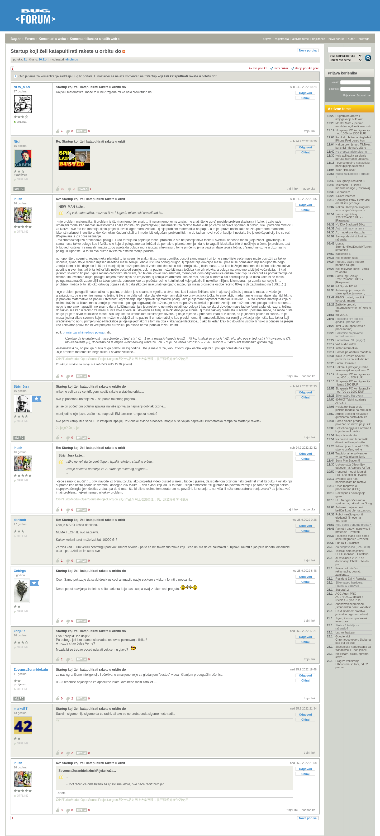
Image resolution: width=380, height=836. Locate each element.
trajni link (309, 131)
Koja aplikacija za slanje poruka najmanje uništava (351, 157)
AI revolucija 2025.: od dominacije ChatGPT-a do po (352, 561)
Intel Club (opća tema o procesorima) (350, 327)
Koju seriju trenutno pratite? (353, 524)
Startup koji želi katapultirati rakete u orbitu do (181, 76)
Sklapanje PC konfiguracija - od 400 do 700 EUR (352, 376)
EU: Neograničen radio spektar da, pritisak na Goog (353, 502)
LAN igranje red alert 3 (349, 180)
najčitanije (318, 38)
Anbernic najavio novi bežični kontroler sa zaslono (353, 509)
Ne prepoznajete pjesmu (351, 151)
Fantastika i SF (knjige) (350, 340)
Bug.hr (16, 39)
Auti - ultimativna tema (349, 228)
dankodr (20, 520)
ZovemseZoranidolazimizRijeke (37, 669)
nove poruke (337, 38)
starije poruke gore (307, 68)
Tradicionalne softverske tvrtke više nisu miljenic (351, 455)
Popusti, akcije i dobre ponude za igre (349, 263)
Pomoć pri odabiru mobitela (353, 352)
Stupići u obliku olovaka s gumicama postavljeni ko (351, 415)
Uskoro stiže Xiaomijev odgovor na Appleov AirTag (352, 466)
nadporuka (308, 188)
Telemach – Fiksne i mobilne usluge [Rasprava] (352, 186)
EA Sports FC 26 (346, 286)
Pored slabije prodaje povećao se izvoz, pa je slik (352, 422)
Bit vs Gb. (341, 314)
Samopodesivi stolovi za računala (351, 238)
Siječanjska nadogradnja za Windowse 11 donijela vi (353, 648)
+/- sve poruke (258, 68)
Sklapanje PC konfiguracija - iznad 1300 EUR (352, 383)
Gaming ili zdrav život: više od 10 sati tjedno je (352, 201)
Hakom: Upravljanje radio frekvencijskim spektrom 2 (352, 368)
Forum (30, 39)
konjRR (20, 631)
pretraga (364, 38)
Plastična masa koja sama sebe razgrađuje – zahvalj (352, 537)
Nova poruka (308, 50)
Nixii (17, 141)
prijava (267, 38)
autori (351, 38)
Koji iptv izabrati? (346, 435)
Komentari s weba (52, 39)
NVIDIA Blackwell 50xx (350, 224)
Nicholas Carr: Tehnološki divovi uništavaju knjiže (351, 441)
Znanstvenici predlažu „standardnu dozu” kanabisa (353, 605)
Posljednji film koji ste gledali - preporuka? (349, 320)
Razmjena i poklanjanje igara (350, 494)
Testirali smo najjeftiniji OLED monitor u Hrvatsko (351, 552)
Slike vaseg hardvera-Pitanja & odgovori (349, 584)
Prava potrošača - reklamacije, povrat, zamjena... (347, 571)
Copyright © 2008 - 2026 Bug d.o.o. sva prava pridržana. (190, 834)
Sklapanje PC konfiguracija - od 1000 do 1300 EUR (352, 132)
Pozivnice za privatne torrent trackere (349, 334)
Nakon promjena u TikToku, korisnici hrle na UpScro (352, 146)
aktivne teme (300, 38)
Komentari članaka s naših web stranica (100, 39)
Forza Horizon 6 (345, 363)
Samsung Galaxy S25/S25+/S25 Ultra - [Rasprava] (349, 217)
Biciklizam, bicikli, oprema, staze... (352, 655)
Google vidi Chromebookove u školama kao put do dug (353, 639)
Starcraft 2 (342, 589)
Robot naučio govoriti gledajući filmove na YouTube (349, 517)
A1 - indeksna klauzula (350, 232)
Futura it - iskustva (347, 542)
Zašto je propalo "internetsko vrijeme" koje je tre (353, 307)
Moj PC (19, 188)
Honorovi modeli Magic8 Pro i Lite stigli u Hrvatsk (351, 473)
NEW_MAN (22, 87)
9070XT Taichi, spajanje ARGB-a (350, 401)
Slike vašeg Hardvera (349, 395)
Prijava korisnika (342, 73)
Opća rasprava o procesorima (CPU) (347, 487)
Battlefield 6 (342, 253)
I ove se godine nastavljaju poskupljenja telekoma (352, 164)
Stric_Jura (22, 386)
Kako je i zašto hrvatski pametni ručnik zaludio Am (352, 357)
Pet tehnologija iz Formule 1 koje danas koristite (353, 429)
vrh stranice (365, 828)
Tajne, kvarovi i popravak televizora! (351, 620)
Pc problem (342, 192)
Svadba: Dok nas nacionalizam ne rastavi (350, 480)
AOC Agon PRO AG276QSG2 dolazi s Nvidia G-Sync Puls (349, 597)
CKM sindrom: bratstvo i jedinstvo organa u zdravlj (351, 612)
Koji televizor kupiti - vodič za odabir (352, 270)
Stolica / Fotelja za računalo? (347, 627)
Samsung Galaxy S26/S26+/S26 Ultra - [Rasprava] (349, 279)
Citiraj (305, 98)
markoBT (21, 709)
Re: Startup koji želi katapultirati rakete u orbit (90, 141)
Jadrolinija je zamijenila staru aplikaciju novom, (350, 292)
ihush (18, 199)
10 (62, 188)
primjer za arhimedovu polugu (83, 332)
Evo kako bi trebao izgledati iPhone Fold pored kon (353, 139)
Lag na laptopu (345, 632)
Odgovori (305, 93)
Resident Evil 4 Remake (350, 578)
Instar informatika (346, 348)
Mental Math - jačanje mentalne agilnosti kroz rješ (352, 124)
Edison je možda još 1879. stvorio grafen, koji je (352, 448)
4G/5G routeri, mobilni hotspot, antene (349, 299)
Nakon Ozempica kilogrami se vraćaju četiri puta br (352, 208)
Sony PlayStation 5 (347, 460)
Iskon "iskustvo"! (346, 169)
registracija (282, 38)
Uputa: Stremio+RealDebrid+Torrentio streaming (353, 246)
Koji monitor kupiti (346, 257)
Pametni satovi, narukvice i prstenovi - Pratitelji (352, 530)
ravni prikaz (281, 68)
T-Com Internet (345, 196)
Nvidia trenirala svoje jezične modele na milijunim (353, 408)
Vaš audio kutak (345, 344)
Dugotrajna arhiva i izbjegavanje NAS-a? (349, 117)
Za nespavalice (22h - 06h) (352, 546)
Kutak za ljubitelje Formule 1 (352, 175)
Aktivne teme (339, 109)
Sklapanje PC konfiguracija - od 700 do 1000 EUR (352, 390)
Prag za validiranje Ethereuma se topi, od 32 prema (351, 664)
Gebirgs (20, 571)
